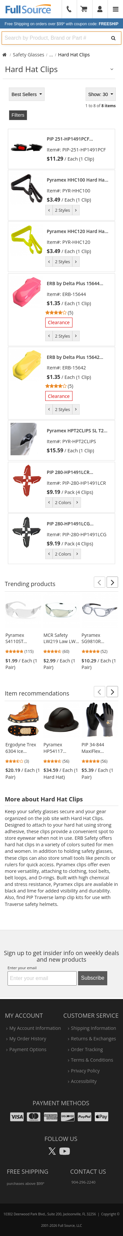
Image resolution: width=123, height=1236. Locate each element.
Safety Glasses (28, 54)
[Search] (113, 38)
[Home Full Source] (4, 54)
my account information (35, 1028)
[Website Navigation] (116, 9)
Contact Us (88, 1171)
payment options (27, 1049)
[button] (99, 582)
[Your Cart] (86, 9)
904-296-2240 (83, 1182)
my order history (27, 1038)
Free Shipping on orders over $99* (61, 24)
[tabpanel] (61, 325)
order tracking (87, 1049)
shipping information (93, 1028)
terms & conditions (92, 1060)
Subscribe (92, 978)
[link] (77, 149)
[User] (100, 9)
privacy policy (85, 1071)
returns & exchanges (93, 1038)
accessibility (83, 1081)
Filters (17, 115)
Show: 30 (98, 94)
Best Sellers (24, 94)
